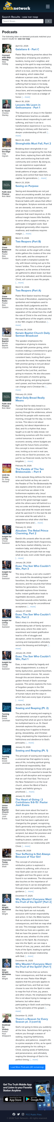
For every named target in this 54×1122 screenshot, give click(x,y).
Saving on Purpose (27, 186)
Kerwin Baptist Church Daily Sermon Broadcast (33, 334)
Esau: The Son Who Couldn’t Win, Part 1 (33, 658)
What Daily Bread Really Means (30, 399)
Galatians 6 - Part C (27, 49)
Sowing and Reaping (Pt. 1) (32, 750)
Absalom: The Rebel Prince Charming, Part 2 (32, 532)
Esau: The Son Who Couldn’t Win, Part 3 (33, 567)
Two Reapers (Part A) (28, 290)
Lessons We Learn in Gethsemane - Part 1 (28, 106)
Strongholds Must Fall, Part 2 (33, 143)
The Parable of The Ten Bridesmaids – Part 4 (30, 471)
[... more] (25, 97)
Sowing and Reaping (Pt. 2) (32, 708)
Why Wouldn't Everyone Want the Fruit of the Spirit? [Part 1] (34, 965)
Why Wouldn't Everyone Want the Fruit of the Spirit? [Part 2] (34, 901)
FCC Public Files (33, 1114)
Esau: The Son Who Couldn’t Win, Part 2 (33, 616)
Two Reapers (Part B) (28, 241)
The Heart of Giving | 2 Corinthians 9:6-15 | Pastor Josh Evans (32, 802)
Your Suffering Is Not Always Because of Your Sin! (33, 855)
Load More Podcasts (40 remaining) (27, 1067)
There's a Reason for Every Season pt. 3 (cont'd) (32, 1020)
